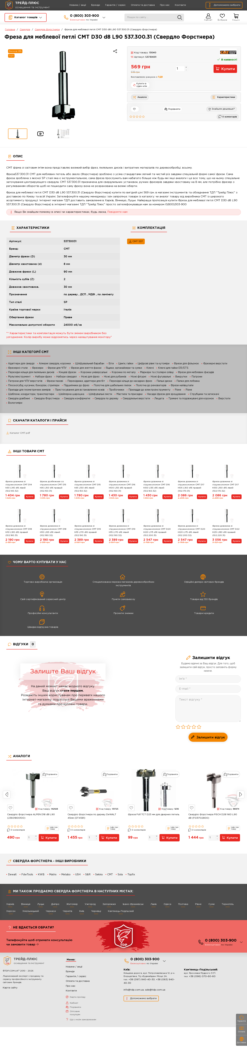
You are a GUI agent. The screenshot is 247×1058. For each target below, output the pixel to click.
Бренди (90, 5)
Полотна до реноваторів (151, 385)
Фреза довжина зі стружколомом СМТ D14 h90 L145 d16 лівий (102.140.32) (18, 486)
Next (240, 795)
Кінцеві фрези (67, 372)
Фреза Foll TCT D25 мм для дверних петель (153, 815)
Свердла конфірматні (77, 399)
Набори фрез (43, 377)
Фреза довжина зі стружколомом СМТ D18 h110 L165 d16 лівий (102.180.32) (53, 531)
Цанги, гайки (125, 364)
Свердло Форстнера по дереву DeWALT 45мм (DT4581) (92, 816)
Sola (120, 875)
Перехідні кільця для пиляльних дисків (31, 372)
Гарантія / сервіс (110, 5)
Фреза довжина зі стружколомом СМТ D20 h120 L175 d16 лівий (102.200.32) (191, 531)
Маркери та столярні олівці (156, 372)
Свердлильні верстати (136, 399)
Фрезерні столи (18, 368)
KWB (41, 875)
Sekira (99, 875)
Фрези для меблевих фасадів (196, 372)
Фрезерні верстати (215, 364)
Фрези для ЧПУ (57, 368)
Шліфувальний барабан (89, 364)
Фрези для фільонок (186, 364)
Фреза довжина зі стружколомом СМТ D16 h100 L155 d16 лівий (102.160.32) (156, 486)
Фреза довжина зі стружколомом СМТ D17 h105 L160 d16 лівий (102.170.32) (225, 486)
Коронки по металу (124, 372)
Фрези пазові (55, 381)
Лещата (159, 399)
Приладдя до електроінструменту (149, 390)
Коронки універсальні (94, 372)
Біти (111, 364)
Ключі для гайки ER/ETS (173, 368)
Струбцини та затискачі (204, 394)
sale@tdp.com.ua (155, 991)
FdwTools (27, 875)
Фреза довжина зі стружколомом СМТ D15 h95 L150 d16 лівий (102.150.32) (87, 486)
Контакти (175, 5)
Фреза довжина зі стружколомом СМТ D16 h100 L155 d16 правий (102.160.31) (122, 486)
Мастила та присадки (129, 394)
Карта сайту (10, 989)
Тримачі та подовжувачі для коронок (191, 399)
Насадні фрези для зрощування (166, 394)
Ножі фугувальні (161, 377)
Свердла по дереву (106, 399)
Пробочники (116, 390)
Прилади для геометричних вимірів (29, 390)
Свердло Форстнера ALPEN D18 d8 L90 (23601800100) (31, 816)
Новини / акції (73, 5)
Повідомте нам (117, 212)
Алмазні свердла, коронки (55, 364)
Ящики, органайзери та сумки (124, 368)
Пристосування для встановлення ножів (80, 390)
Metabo (66, 875)
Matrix (53, 875)
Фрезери (37, 368)
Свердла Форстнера (47, 30)
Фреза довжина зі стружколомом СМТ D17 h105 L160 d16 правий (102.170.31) (191, 486)
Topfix (131, 875)
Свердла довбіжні (19, 399)
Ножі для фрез (90, 377)
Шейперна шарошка (71, 394)
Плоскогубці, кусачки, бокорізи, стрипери (33, 385)
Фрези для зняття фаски (86, 368)
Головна (10, 30)
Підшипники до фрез (76, 385)
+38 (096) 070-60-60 (202, 977)
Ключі (150, 368)
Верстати (224, 399)
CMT (110, 875)
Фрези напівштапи (182, 385)
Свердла (25, 30)
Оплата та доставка (138, 5)
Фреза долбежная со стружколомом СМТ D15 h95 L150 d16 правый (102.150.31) (53, 486)
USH (78, 875)
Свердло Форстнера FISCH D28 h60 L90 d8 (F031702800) (212, 816)
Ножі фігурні (138, 377)
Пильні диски (164, 381)
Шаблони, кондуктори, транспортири (31, 394)
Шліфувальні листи (100, 394)
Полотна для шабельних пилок (112, 385)
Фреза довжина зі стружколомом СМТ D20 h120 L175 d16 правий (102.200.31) (157, 531)
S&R (88, 875)
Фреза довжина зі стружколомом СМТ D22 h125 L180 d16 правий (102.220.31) (225, 531)
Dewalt (12, 875)
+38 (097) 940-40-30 (141, 981)
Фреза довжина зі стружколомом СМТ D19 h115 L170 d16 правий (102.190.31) (87, 531)
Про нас (160, 5)
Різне (178, 390)
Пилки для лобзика (188, 381)
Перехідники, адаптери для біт (86, 381)
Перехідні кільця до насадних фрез (130, 381)
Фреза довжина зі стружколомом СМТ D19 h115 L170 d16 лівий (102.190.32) (122, 531)
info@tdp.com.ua (134, 991)
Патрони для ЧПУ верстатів (25, 381)
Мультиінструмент (19, 377)
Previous (7, 795)
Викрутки (181, 377)
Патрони (197, 377)
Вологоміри (15, 403)
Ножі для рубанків (115, 377)
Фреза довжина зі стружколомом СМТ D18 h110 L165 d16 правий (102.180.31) (18, 531)
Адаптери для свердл (21, 364)
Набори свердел (66, 377)
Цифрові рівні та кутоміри (153, 364)
